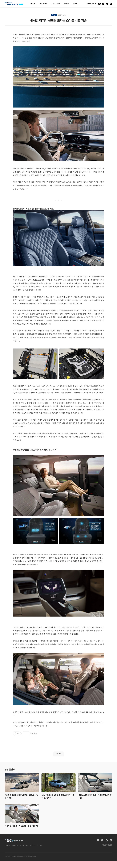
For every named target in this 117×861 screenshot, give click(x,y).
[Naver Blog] (111, 3)
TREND (33, 4)
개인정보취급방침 (107, 845)
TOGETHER (55, 4)
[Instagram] (103, 3)
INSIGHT (43, 4)
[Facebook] (107, 3)
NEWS (66, 4)
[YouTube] (99, 3)
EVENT (76, 4)
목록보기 (58, 754)
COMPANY (91, 4)
